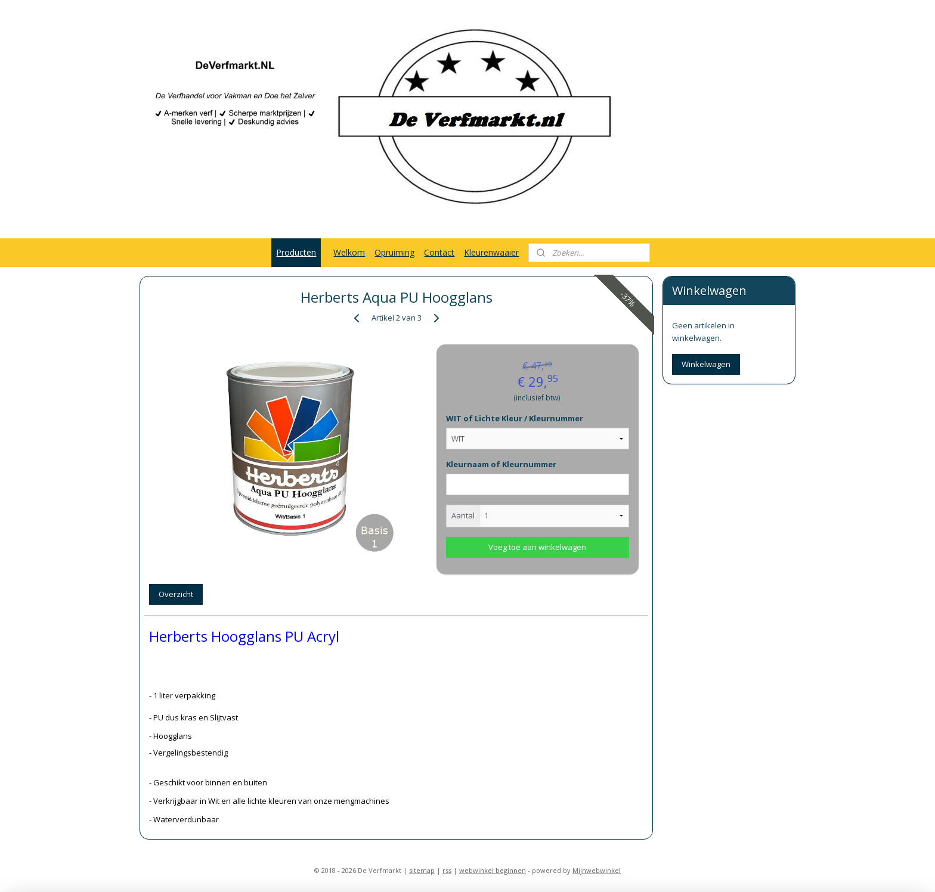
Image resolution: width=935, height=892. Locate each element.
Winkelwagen (706, 364)
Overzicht (176, 594)
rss (446, 870)
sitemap (422, 870)
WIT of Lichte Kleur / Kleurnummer (514, 418)
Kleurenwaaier (491, 252)
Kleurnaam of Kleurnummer (501, 464)
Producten (296, 252)
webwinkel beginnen (492, 870)
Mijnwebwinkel (596, 870)
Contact (439, 252)
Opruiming (394, 252)
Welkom (349, 252)
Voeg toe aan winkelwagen (537, 547)
